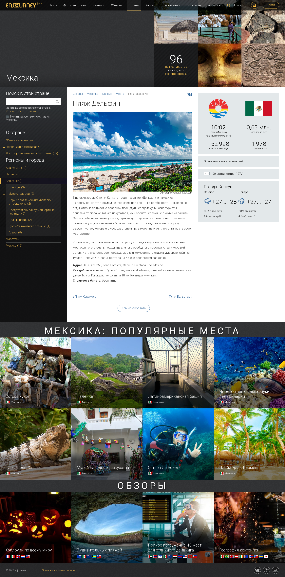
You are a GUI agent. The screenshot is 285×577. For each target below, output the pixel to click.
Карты (149, 5)
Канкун (107, 93)
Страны (133, 5)
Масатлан (12, 239)
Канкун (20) (13, 181)
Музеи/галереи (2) (21, 193)
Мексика (92, 93)
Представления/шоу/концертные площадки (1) (32, 211)
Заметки (98, 5)
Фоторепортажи (75, 5)
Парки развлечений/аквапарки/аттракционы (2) (31, 201)
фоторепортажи (176, 73)
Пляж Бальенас (179, 296)
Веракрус (12, 174)
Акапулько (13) (16, 168)
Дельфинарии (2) (20, 220)
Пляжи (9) (15, 232)
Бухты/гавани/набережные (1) (29, 226)
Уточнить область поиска (21, 111)
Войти (271, 5)
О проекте (194, 5)
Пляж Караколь (85, 296)
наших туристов (176, 66)
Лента (52, 5)
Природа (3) (17, 187)
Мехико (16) (14, 245)
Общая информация (19, 140)
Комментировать (134, 308)
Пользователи (170, 5)
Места (120, 93)
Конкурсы (214, 5)
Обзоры (116, 5)
